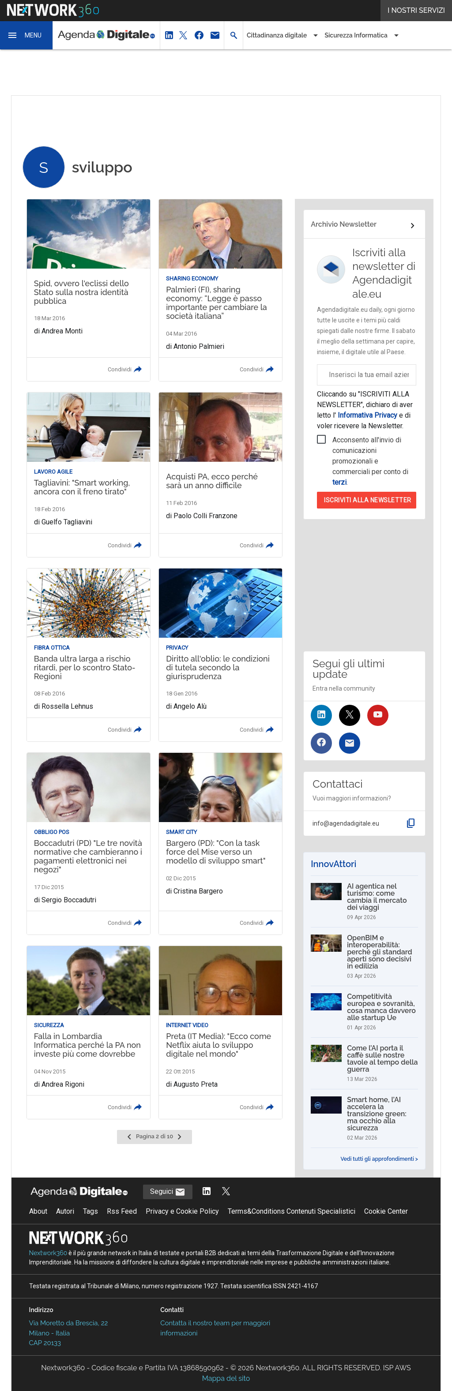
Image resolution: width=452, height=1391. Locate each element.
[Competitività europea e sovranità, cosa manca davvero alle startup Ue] (364, 1011)
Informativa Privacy (367, 415)
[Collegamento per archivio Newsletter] (364, 226)
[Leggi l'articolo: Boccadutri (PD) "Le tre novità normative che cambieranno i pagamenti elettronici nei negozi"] (88, 844)
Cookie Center (386, 1211)
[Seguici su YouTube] (377, 715)
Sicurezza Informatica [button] (356, 35)
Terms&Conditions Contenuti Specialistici (291, 1211)
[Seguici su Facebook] (321, 743)
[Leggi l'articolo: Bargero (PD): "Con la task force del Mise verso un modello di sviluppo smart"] (220, 844)
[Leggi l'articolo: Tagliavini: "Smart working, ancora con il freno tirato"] (88, 475)
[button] (26, 35)
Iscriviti (367, 500)
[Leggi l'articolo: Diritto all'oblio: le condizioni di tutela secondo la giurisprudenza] (220, 654)
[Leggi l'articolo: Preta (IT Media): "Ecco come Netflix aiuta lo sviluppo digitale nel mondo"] (220, 1032)
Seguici (167, 1192)
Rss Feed (122, 1211)
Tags (90, 1211)
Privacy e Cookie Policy (182, 1211)
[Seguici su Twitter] (349, 715)
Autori (65, 1211)
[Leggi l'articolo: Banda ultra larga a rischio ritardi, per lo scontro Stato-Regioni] (88, 654)
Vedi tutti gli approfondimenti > (379, 1159)
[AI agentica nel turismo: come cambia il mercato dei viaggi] (364, 901)
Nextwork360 (48, 1252)
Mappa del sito (226, 1378)
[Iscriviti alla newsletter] (349, 743)
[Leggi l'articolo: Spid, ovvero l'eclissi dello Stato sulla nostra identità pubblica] (88, 290)
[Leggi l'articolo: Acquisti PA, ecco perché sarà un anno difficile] (220, 475)
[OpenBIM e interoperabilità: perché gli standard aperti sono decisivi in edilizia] (364, 957)
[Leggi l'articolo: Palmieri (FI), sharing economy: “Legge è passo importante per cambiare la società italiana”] (220, 290)
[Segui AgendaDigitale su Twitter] (226, 1192)
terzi (339, 482)
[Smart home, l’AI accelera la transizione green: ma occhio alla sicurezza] (364, 1118)
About (38, 1211)
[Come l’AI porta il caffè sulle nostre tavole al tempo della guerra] (364, 1063)
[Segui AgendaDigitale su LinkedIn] (206, 1192)
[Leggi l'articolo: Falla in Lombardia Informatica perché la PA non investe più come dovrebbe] (88, 1032)
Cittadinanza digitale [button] (277, 35)
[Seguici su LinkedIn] (321, 715)
